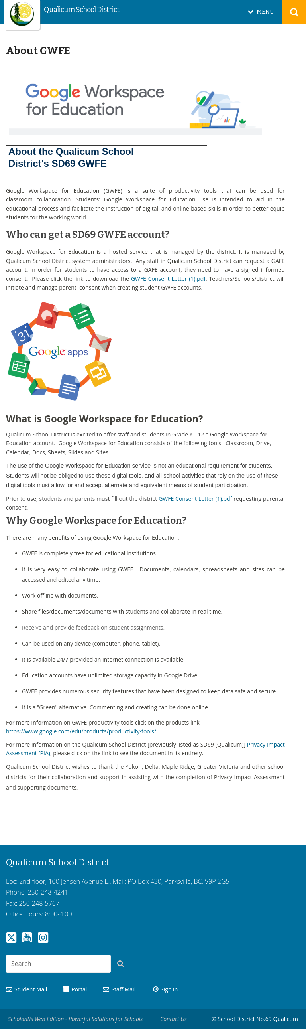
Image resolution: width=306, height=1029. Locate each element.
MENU (265, 11)
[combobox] (58, 964)
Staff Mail (123, 989)
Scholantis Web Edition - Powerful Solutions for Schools (75, 1019)
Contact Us (173, 1019)
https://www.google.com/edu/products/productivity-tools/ (82, 731)
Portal (79, 989)
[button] (123, 965)
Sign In (169, 989)
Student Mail (30, 989)
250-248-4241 (47, 892)
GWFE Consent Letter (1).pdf (168, 278)
